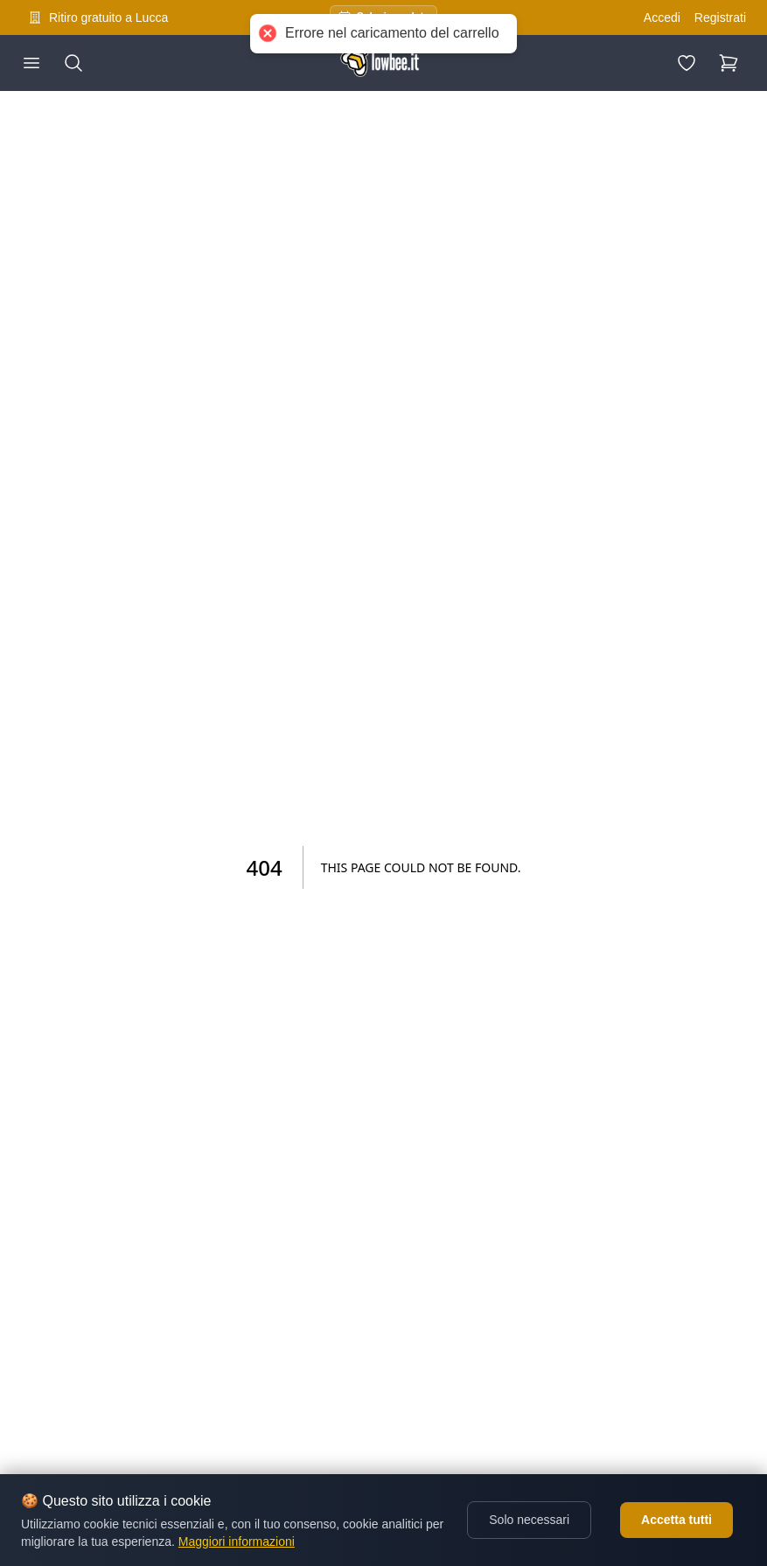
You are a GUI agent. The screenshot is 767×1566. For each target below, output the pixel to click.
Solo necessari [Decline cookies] (529, 1520)
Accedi (662, 17)
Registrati (720, 17)
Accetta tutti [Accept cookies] (676, 1520)
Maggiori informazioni (236, 1542)
